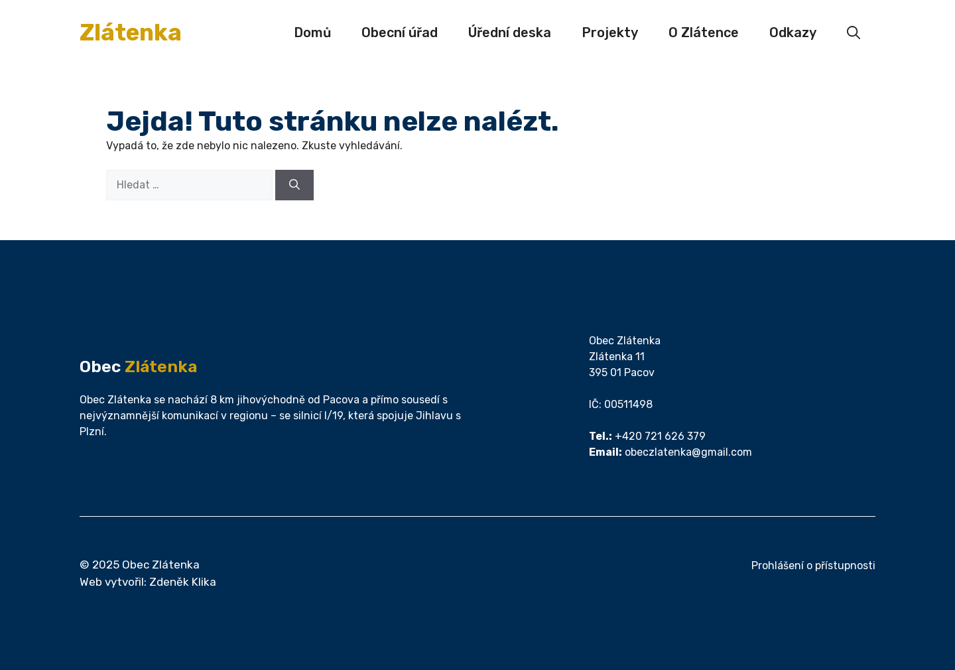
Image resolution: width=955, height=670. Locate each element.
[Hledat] (294, 185)
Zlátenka (131, 32)
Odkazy (792, 32)
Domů (312, 32)
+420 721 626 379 (660, 436)
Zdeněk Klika (182, 581)
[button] (853, 32)
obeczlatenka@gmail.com (688, 452)
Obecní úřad (399, 32)
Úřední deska (509, 32)
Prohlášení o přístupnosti (813, 565)
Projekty (610, 32)
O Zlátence (703, 32)
